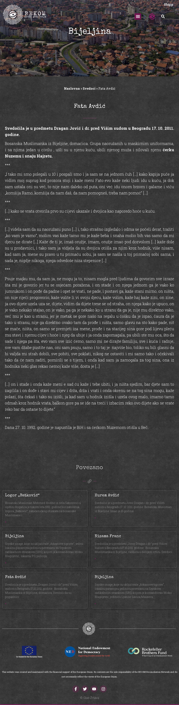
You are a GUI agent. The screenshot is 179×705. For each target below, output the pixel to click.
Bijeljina (14, 536)
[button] (138, 16)
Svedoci (89, 88)
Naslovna (72, 88)
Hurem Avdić (107, 495)
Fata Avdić (15, 577)
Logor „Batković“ (22, 495)
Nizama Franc (108, 536)
